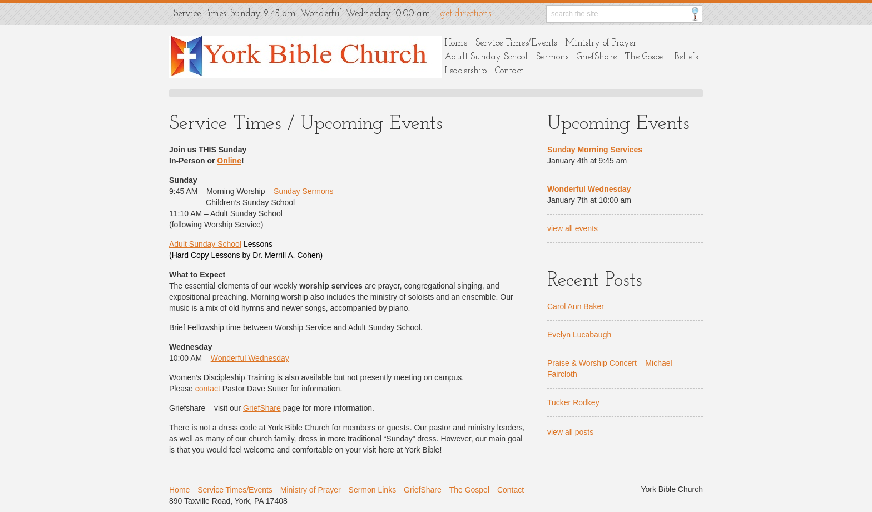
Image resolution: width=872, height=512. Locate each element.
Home (455, 43)
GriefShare (597, 57)
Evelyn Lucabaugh (579, 334)
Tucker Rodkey (573, 402)
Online (229, 160)
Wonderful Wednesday (250, 358)
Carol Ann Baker (575, 306)
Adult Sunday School (486, 57)
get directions (465, 13)
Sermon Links (373, 489)
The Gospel (645, 57)
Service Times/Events (516, 43)
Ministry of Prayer (600, 43)
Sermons (552, 57)
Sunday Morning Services (594, 149)
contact (208, 388)
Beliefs (686, 57)
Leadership (465, 71)
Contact (509, 71)
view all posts (570, 432)
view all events (572, 228)
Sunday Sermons (303, 191)
